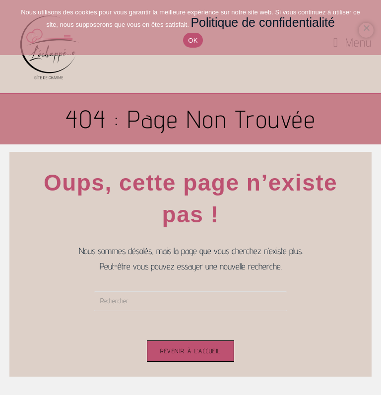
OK (192, 40)
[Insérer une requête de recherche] (190, 301)
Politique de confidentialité (262, 22)
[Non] (366, 30)
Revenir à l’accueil (190, 351)
